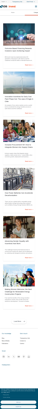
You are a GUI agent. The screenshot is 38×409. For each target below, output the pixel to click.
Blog (3, 338)
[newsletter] (29, 356)
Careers (22, 343)
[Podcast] (24, 356)
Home (12, 12)
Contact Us (23, 340)
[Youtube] (19, 356)
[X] (13, 356)
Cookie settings (6, 397)
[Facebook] (3, 356)
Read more (29, 65)
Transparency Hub (17, 1)
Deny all (18, 402)
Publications (5, 343)
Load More (19, 321)
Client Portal (31, 1)
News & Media (5, 340)
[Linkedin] (8, 356)
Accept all (18, 406)
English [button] (3, 1)
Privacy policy (6, 394)
